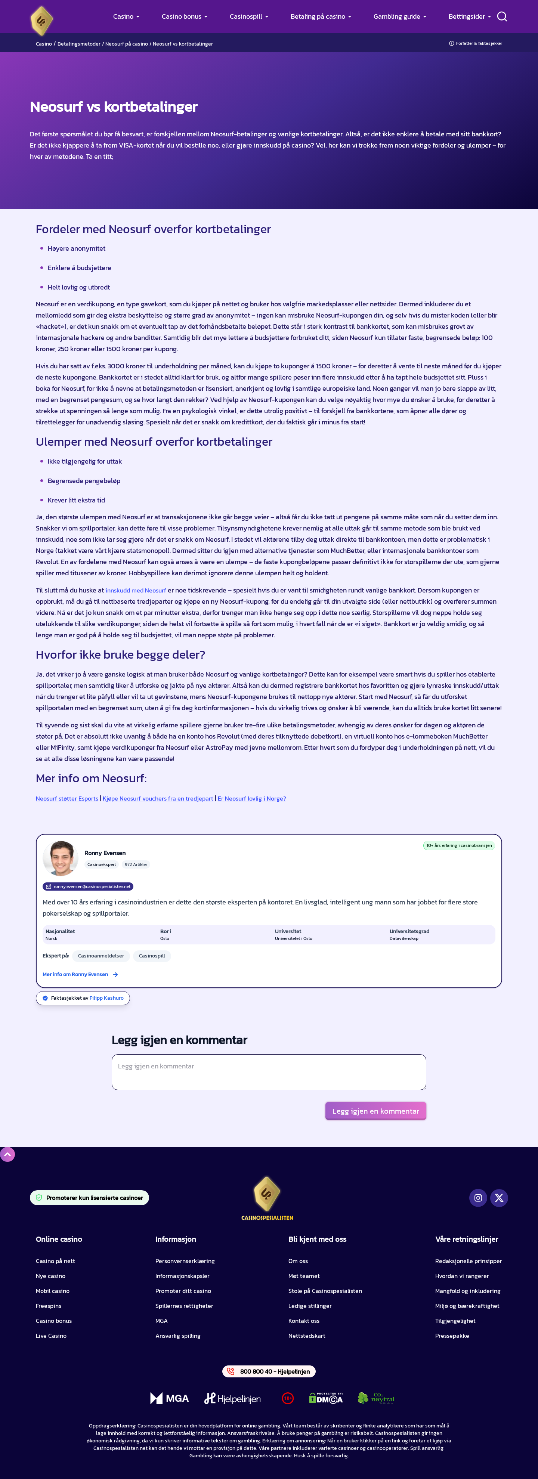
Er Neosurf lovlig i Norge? (252, 798)
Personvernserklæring (185, 1260)
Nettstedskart (306, 1335)
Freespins (48, 1305)
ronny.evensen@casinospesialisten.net (88, 886)
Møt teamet (304, 1275)
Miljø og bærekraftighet (467, 1305)
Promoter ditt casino (183, 1290)
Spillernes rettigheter (184, 1305)
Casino (123, 16)
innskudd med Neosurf (135, 590)
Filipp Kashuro (107, 998)
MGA (161, 1320)
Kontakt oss (303, 1320)
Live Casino (51, 1335)
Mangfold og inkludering (468, 1290)
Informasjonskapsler (182, 1275)
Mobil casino (52, 1290)
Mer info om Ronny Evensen (75, 974)
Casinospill (246, 16)
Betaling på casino (318, 16)
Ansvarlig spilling (178, 1335)
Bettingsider (467, 16)
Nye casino (50, 1275)
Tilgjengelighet (455, 1320)
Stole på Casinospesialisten (325, 1290)
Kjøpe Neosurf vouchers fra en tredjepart (158, 798)
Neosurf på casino (126, 44)
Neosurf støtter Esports (67, 798)
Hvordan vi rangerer (462, 1275)
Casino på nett (55, 1260)
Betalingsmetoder (79, 44)
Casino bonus (181, 16)
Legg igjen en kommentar (376, 1111)
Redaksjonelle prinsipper (468, 1260)
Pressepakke (452, 1335)
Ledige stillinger (310, 1305)
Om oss (298, 1260)
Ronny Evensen (105, 852)
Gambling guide (397, 16)
